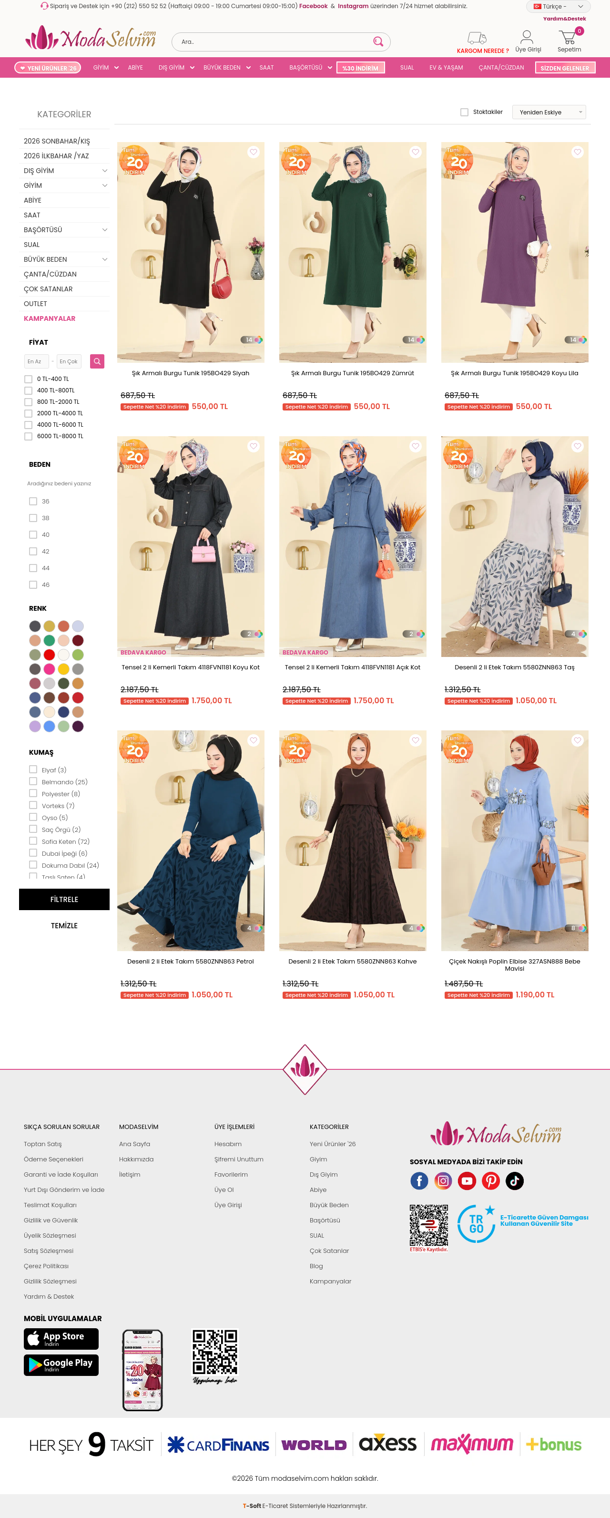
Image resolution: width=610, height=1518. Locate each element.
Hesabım (228, 1144)
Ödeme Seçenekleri (53, 1159)
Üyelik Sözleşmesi (50, 1235)
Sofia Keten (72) (59, 841)
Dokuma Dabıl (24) (64, 865)
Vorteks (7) (52, 805)
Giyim (318, 1159)
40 (39, 535)
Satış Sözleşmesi (48, 1250)
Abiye (318, 1189)
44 (39, 568)
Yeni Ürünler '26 (333, 1144)
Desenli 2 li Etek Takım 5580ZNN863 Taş (515, 667)
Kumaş (41, 752)
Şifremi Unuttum (239, 1159)
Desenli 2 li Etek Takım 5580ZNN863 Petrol (190, 961)
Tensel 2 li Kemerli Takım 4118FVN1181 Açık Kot (353, 667)
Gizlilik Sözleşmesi (50, 1281)
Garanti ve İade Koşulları (61, 1174)
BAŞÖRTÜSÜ (305, 67)
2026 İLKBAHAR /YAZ (56, 156)
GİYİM (101, 67)
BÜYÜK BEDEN (222, 67)
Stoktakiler (481, 112)
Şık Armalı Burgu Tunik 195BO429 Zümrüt (352, 373)
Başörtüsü (325, 1220)
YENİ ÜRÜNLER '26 (52, 68)
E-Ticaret (275, 1473)
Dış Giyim (324, 1174)
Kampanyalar (331, 1281)
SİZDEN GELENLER (565, 68)
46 (39, 585)
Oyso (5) (48, 817)
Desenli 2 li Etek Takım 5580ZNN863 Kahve (352, 961)
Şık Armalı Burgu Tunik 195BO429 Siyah (191, 373)
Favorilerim (231, 1174)
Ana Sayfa (134, 1144)
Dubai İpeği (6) (58, 853)
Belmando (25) (58, 781)
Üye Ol (224, 1189)
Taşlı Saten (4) (57, 877)
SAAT (267, 67)
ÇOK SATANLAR (48, 289)
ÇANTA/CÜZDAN (501, 67)
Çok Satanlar (329, 1250)
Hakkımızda (136, 1159)
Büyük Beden (329, 1205)
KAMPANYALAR (49, 318)
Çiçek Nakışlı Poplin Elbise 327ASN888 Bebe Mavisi (514, 965)
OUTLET (35, 303)
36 (39, 501)
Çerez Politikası (46, 1266)
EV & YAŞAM (446, 67)
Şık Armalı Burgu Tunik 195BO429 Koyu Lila (514, 373)
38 (39, 518)
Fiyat (38, 342)
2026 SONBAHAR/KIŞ (57, 141)
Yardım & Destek (49, 1296)
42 (39, 551)
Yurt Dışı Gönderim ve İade (64, 1189)
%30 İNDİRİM (360, 68)
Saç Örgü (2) (55, 829)
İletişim (130, 1174)
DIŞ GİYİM (171, 67)
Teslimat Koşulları (50, 1205)
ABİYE (135, 67)
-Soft (253, 1473)
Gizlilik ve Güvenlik (51, 1220)
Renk (38, 608)
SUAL (405, 67)
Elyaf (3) (48, 769)
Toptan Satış (43, 1144)
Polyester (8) (54, 793)
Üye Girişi (228, 1205)
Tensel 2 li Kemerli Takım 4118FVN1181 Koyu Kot (191, 667)
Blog (316, 1266)
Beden (40, 464)
